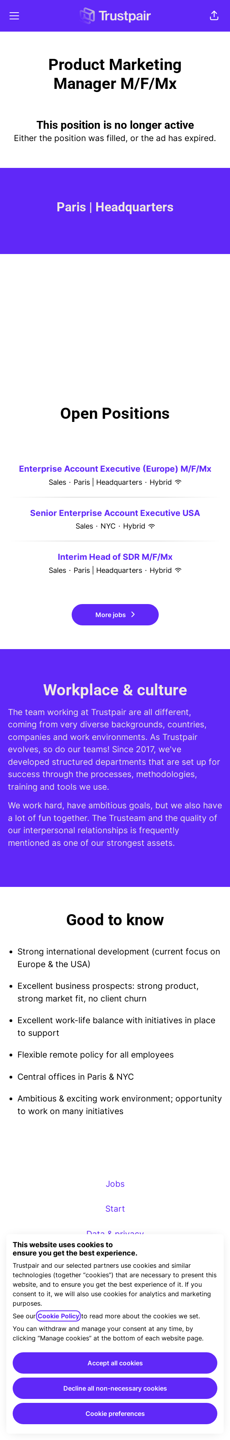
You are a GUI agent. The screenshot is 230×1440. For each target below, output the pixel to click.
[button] (214, 16)
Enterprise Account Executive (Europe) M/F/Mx (115, 469)
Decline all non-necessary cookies (115, 1388)
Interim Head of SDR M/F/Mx (115, 557)
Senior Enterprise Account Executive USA (115, 513)
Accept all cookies (115, 1363)
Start (115, 1209)
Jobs (115, 1184)
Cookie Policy (58, 1316)
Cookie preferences (115, 1413)
